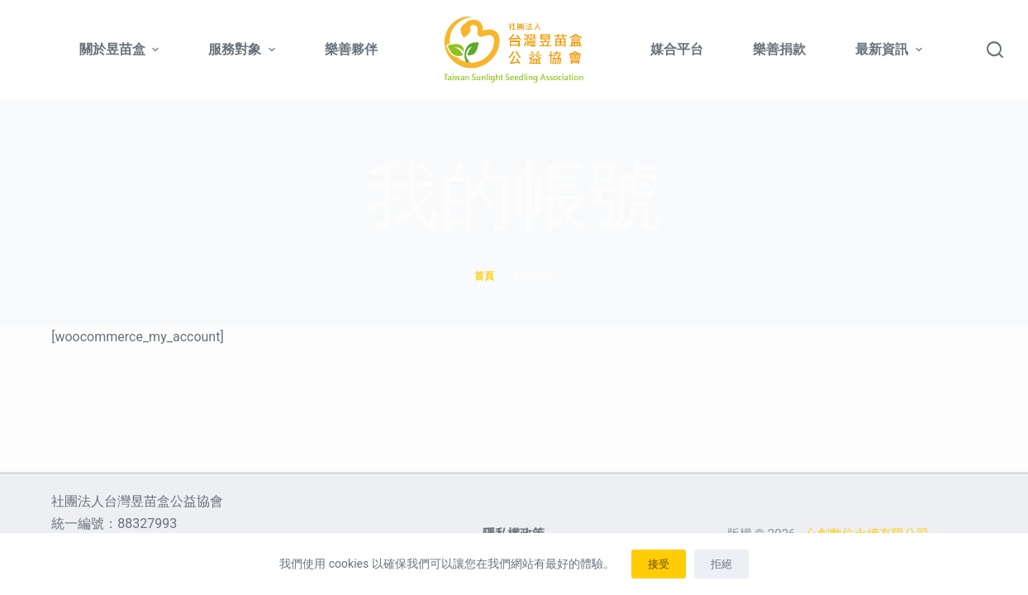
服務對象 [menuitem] (243, 49)
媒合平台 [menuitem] (676, 49)
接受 (658, 564)
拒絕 (721, 564)
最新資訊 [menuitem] (888, 49)
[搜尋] (995, 49)
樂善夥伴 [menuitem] (351, 49)
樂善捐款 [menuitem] (779, 49)
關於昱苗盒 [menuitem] (121, 49)
